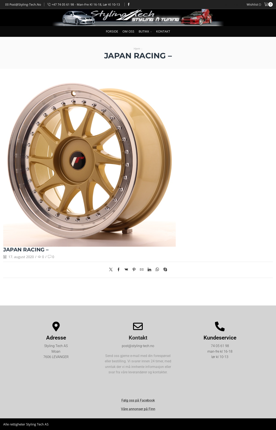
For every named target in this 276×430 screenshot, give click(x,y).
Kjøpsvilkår (265, 424)
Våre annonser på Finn (138, 409)
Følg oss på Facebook (138, 400)
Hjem (137, 48)
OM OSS (128, 31)
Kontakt (138, 338)
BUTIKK (145, 31)
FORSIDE (112, 31)
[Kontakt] (138, 326)
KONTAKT (163, 31)
